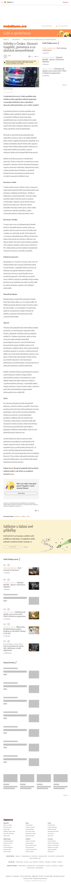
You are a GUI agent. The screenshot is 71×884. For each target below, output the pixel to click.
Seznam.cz (65, 2)
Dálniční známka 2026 (53, 843)
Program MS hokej (30, 827)
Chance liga (50, 833)
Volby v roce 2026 (7, 825)
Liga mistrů (50, 835)
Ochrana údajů (48, 876)
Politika (23, 516)
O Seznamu (16, 876)
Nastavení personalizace (40, 878)
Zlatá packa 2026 (43, 856)
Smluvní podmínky (25, 876)
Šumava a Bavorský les (31, 845)
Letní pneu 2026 (51, 841)
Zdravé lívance (6, 845)
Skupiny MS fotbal (52, 829)
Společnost (17, 516)
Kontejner (54, 862)
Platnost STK (51, 851)
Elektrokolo (35, 862)
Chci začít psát (61, 26)
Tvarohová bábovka (8, 847)
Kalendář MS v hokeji (30, 833)
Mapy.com (18, 856)
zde (12, 474)
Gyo (9, 55)
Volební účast (6, 835)
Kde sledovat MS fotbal (53, 831)
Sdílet (36, 57)
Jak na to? (25, 546)
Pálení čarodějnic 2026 (35, 858)
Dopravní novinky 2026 (53, 845)
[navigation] (2, 2)
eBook (30, 57)
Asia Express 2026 (59, 856)
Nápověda (35, 876)
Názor (28, 516)
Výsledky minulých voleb (9, 831)
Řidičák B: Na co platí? (53, 847)
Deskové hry (55, 865)
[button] (21, 77)
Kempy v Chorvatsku (30, 841)
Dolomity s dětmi (30, 851)
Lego (30, 862)
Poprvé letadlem (30, 843)
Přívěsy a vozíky (19, 862)
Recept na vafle (7, 849)
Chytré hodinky (30, 867)
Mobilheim (41, 862)
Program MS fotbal (52, 827)
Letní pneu (48, 865)
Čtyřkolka (59, 862)
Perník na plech (7, 851)
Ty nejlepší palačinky (8, 841)
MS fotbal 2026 (51, 825)
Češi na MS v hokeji (30, 831)
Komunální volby (7, 827)
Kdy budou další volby (8, 833)
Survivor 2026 (51, 856)
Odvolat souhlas (27, 878)
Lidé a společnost (48, 48)
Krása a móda (47, 69)
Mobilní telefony (22, 865)
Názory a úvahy (9, 627)
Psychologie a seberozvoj (12, 644)
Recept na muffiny (7, 843)
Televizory (61, 865)
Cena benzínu (34, 856)
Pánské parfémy (39, 867)
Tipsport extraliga (30, 835)
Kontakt (41, 876)
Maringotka (48, 862)
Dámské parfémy (40, 865)
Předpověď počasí (26, 856)
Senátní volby (6, 829)
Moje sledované (46, 26)
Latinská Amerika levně (31, 849)
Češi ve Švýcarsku (30, 847)
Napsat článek (21, 493)
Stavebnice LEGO (31, 865)
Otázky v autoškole (52, 849)
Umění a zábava (48, 57)
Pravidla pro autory (58, 876)
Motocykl (26, 862)
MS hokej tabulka (30, 829)
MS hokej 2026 (29, 825)
